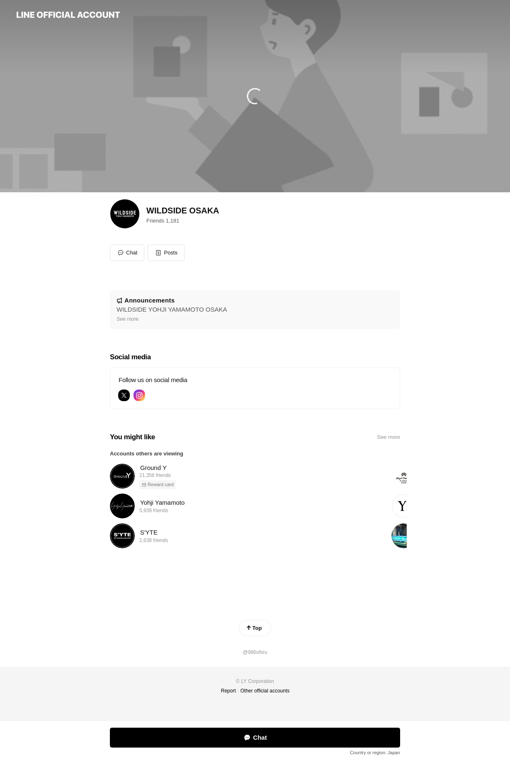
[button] (166, 252)
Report (228, 691)
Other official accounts (265, 691)
